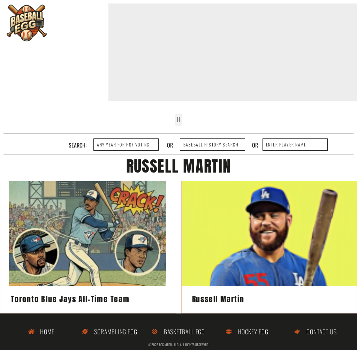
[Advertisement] (232, 52)
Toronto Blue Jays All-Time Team (70, 299)
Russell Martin (218, 299)
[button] (178, 120)
